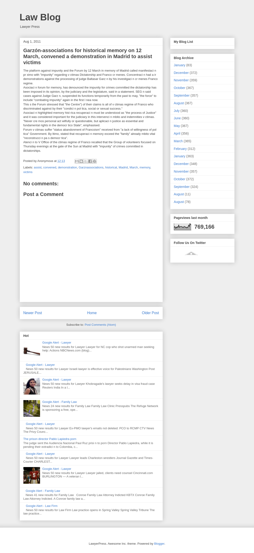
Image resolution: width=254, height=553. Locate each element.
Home (92, 313)
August (179, 103)
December (181, 73)
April (177, 133)
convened (49, 167)
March (133, 167)
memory (145, 167)
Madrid (123, 167)
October (179, 88)
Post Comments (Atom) (100, 324)
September (182, 95)
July (177, 111)
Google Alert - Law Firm (42, 506)
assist (37, 167)
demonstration (67, 167)
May (177, 126)
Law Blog (40, 17)
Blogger (159, 543)
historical (111, 167)
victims (28, 172)
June (177, 118)
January (179, 65)
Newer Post (32, 313)
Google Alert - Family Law (59, 402)
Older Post (150, 313)
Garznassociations (91, 167)
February (180, 149)
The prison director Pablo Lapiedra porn (49, 439)
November (181, 80)
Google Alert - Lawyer (56, 342)
